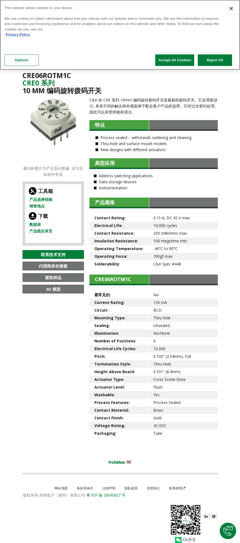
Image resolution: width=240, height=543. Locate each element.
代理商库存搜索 (53, 266)
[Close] (231, 6)
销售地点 (37, 206)
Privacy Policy (18, 32)
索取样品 (53, 277)
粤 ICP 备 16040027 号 (106, 495)
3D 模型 (53, 289)
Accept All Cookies (174, 58)
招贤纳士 (153, 488)
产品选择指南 (40, 199)
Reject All (215, 58)
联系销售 (177, 488)
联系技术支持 (53, 254)
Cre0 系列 (38, 82)
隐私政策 (131, 488)
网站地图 (61, 488)
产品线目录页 (40, 231)
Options (21, 58)
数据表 (35, 224)
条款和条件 (85, 488)
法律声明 (108, 488)
